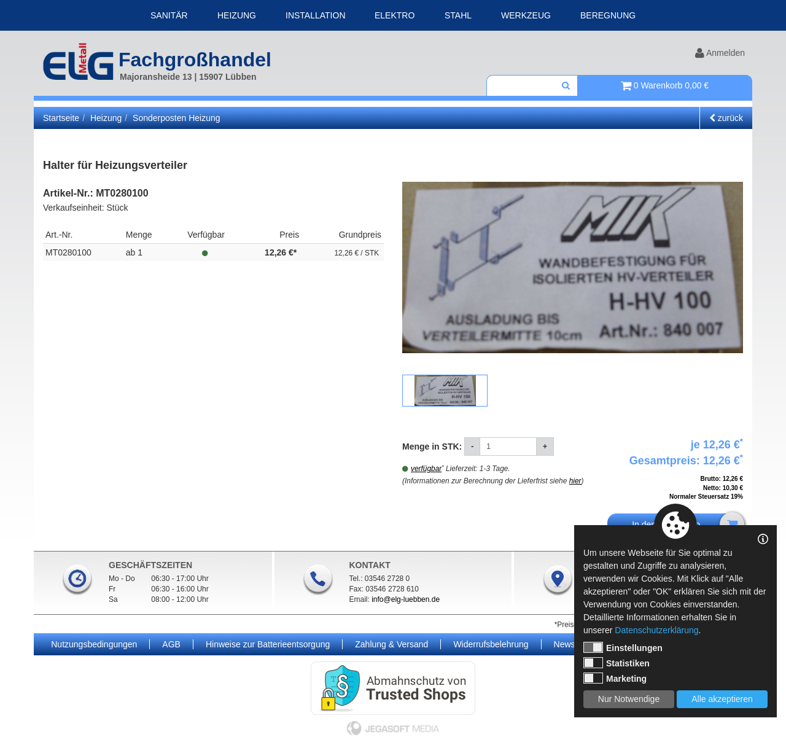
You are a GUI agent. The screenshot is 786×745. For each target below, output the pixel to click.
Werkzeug (526, 15)
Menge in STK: (433, 446)
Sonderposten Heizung (176, 118)
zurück (726, 118)
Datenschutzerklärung (656, 630)
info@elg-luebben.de (406, 599)
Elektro (394, 15)
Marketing (615, 678)
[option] (572, 267)
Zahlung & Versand (391, 644)
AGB (171, 644)
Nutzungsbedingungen (94, 644)
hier (575, 481)
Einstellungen (623, 647)
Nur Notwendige (629, 699)
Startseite (61, 118)
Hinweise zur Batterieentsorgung (268, 644)
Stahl (458, 15)
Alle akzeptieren (722, 699)
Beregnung (608, 15)
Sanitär (169, 15)
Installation (316, 15)
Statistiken (616, 662)
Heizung (236, 15)
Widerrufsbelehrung (490, 644)
